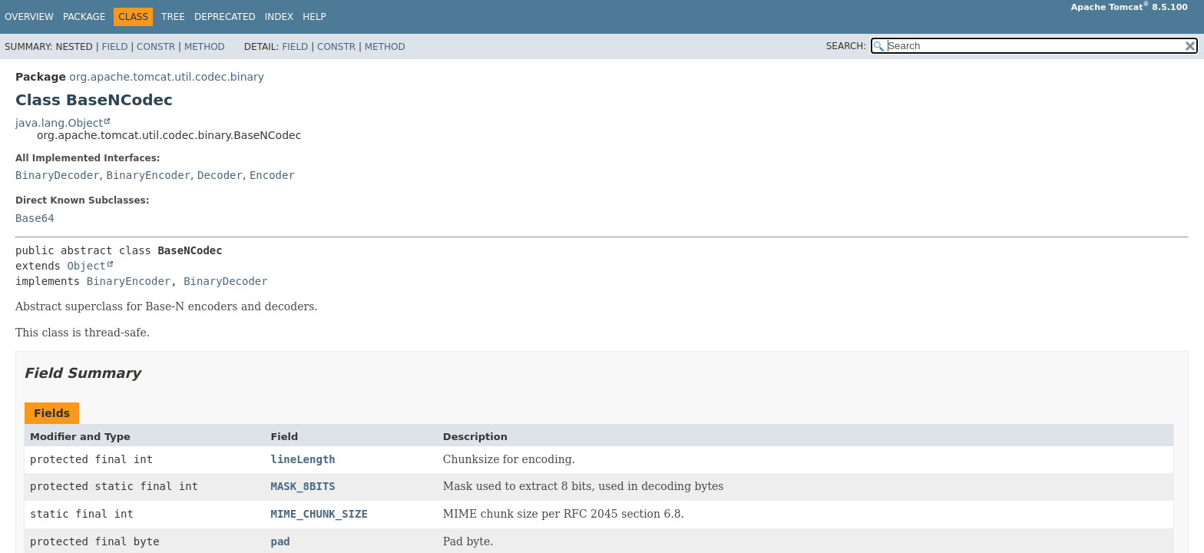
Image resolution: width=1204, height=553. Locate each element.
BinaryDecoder (57, 175)
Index (279, 17)
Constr (156, 46)
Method (204, 46)
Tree (173, 17)
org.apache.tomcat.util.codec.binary (166, 77)
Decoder (220, 175)
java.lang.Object (59, 123)
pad (279, 541)
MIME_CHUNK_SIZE (318, 514)
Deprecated (225, 17)
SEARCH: (846, 46)
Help (314, 17)
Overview (29, 17)
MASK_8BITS (302, 486)
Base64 (35, 218)
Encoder (272, 175)
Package (84, 17)
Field (114, 46)
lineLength (302, 459)
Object (86, 266)
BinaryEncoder (148, 175)
